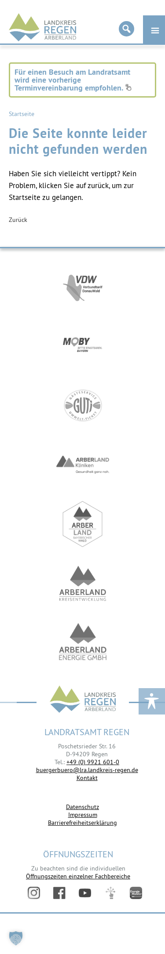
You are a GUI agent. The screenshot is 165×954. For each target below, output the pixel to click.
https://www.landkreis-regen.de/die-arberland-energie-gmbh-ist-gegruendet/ (82, 643)
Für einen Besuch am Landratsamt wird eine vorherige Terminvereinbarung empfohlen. (73, 80)
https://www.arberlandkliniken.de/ (82, 465)
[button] (16, 938)
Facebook (59, 893)
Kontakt (87, 778)
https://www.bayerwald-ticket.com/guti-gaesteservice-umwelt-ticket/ (82, 405)
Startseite (21, 114)
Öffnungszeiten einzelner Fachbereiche (78, 876)
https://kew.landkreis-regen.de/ (82, 583)
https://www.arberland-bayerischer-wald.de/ (82, 524)
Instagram (34, 893)
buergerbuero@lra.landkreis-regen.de (87, 770)
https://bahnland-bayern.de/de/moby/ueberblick (82, 346)
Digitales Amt (110, 893)
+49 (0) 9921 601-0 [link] (92, 762)
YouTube (85, 893)
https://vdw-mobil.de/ (82, 287)
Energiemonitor (136, 893)
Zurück (18, 220)
